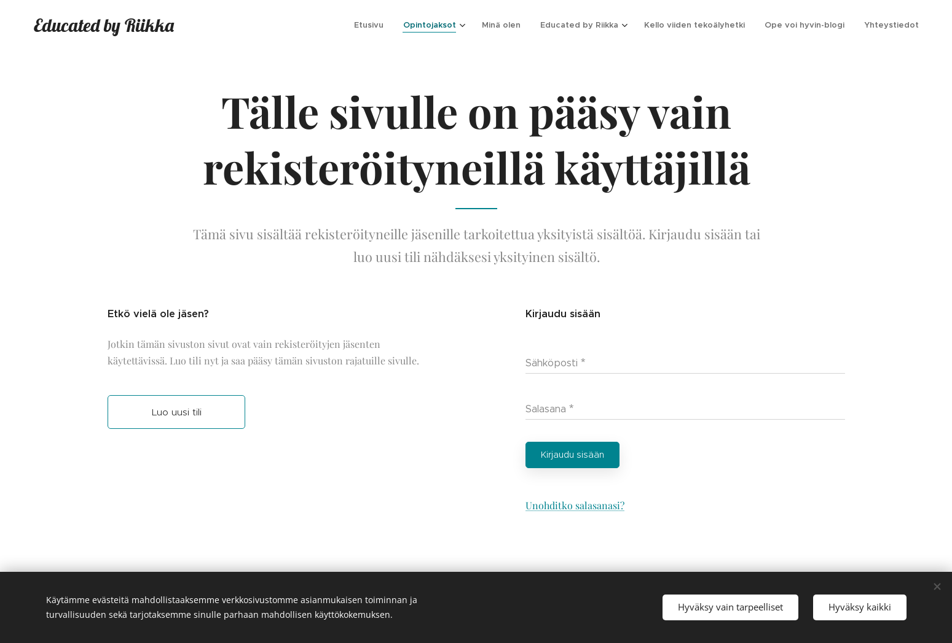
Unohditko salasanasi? (574, 505)
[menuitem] (372, 25)
